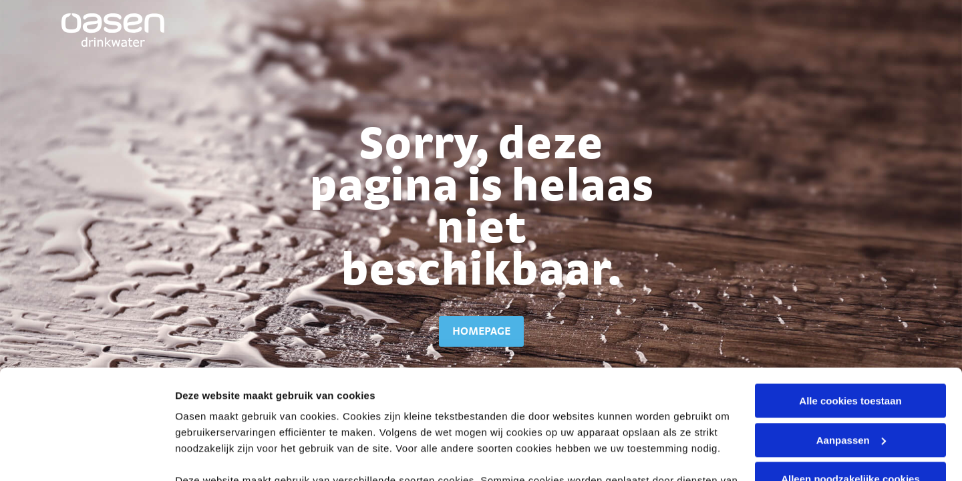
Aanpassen (851, 331)
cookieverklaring (496, 387)
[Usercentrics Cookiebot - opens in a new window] (86, 455)
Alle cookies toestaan (850, 291)
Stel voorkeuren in (219, 454)
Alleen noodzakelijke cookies (850, 369)
